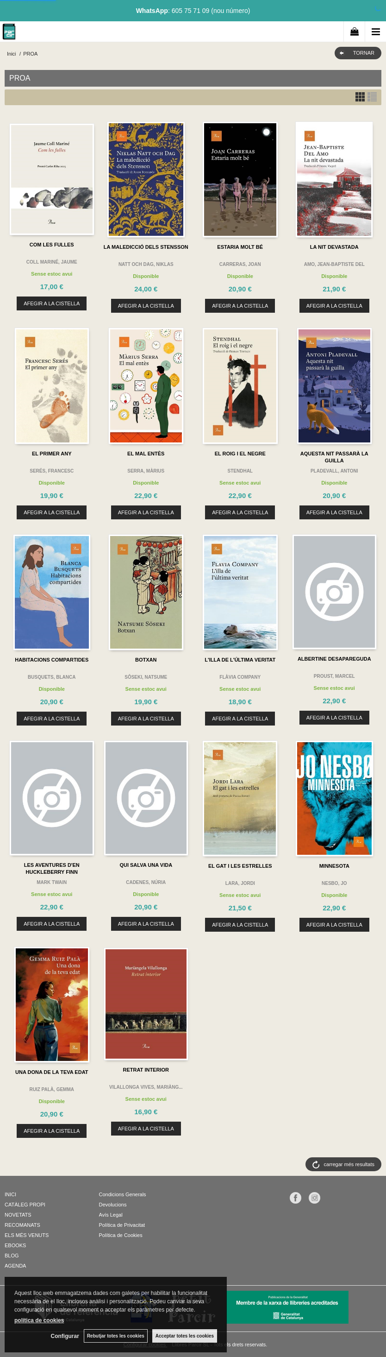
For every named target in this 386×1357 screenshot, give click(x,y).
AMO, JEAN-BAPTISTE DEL (334, 264)
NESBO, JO (334, 883)
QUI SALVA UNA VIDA (145, 865)
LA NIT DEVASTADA (334, 247)
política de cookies (39, 1320)
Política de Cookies (121, 1235)
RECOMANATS (22, 1225)
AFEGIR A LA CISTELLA (52, 303)
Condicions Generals (122, 1194)
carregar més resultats (349, 1164)
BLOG (12, 1255)
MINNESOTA (334, 866)
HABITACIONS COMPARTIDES (51, 660)
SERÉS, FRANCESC (52, 470)
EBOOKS (15, 1245)
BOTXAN (145, 660)
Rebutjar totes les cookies (115, 1335)
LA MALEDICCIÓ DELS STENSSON (146, 247)
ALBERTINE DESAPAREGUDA (334, 659)
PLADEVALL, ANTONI (334, 470)
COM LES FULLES (52, 244)
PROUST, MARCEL (334, 676)
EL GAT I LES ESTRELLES (240, 866)
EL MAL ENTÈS (145, 453)
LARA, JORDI (240, 883)
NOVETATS (18, 1215)
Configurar (65, 1336)
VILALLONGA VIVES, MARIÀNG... (146, 1087)
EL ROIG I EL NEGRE (240, 453)
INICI (10, 1194)
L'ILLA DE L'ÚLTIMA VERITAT (240, 660)
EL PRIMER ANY (52, 453)
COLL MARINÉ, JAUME (51, 262)
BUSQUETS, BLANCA (51, 677)
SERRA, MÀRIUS (145, 470)
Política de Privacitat (122, 1225)
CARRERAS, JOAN (240, 264)
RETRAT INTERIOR (146, 1070)
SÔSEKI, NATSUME (146, 677)
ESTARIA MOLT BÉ (240, 247)
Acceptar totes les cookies (185, 1335)
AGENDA (15, 1266)
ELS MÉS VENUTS (27, 1235)
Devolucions (113, 1204)
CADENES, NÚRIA (146, 882)
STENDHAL (240, 470)
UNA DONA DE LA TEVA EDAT (51, 1072)
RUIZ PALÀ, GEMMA (52, 1089)
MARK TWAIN (52, 882)
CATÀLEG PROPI (25, 1204)
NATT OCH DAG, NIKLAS (146, 264)
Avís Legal (111, 1215)
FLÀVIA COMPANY (240, 677)
